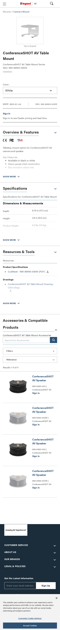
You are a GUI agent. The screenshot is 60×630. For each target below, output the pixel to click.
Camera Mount (21, 11)
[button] (4, 4)
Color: (6, 84)
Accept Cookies (30, 625)
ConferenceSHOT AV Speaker (43, 378)
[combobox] (30, 90)
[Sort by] (30, 359)
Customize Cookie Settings (30, 618)
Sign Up (45, 585)
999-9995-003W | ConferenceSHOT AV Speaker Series (41, 419)
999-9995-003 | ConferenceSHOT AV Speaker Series (41, 388)
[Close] (56, 598)
